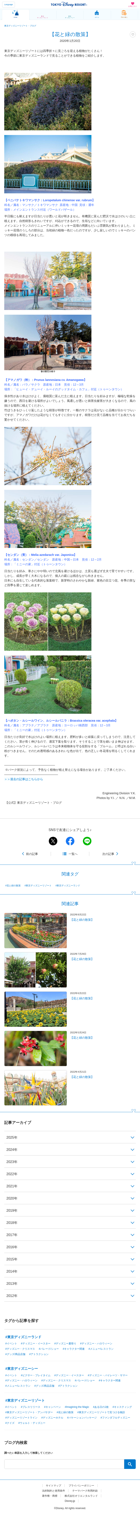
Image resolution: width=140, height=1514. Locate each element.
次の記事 (108, 854)
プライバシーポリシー (81, 1485)
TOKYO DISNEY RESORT (69, 4)
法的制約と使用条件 (53, 1490)
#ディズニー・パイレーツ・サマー (108, 1375)
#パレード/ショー (49, 1348)
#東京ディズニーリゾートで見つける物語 (101, 1412)
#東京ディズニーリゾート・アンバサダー (29, 1412)
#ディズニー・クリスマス (20, 1348)
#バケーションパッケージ (82, 1417)
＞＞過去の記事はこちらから (23, 779)
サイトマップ (53, 1485)
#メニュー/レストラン (101, 1348)
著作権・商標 (49, 1495)
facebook (70, 841)
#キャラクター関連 (74, 1348)
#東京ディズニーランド (67, 885)
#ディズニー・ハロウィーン (96, 1343)
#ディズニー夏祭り (65, 1343)
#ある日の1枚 (101, 1406)
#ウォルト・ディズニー (31, 1422)
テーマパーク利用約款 (85, 1490)
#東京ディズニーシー (21, 1368)
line (87, 841)
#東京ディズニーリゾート (38, 885)
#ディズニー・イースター (36, 1343)
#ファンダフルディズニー (115, 1417)
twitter (53, 841)
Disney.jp (70, 1500)
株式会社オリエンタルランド (81, 1495)
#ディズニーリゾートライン (21, 1417)
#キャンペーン (52, 1406)
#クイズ (9, 1422)
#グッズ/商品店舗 (15, 1354)
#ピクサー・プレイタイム (36, 1375)
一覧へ (73, 854)
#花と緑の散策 (13, 885)
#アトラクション (39, 1354)
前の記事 (32, 854)
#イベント (11, 1343)
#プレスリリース (30, 1406)
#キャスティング (122, 1406)
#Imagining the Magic (77, 1406)
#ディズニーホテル (52, 1417)
